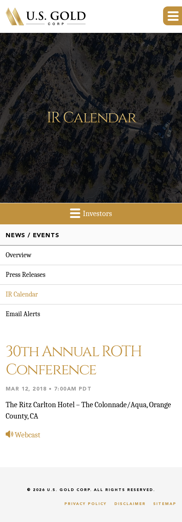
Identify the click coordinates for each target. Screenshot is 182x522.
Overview (18, 255)
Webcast (23, 435)
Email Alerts (23, 314)
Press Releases (25, 275)
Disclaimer (130, 504)
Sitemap (164, 504)
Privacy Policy (85, 504)
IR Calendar (22, 294)
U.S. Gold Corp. (69, 490)
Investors (91, 213)
